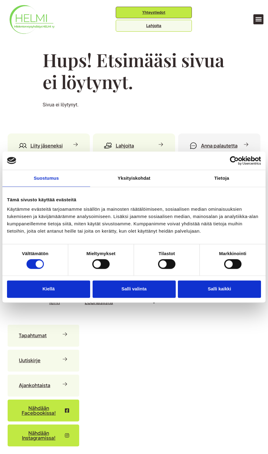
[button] (258, 19)
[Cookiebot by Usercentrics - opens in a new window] (234, 160)
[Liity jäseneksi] (49, 145)
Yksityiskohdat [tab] (134, 178)
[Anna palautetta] (219, 145)
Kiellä (48, 289)
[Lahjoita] (134, 145)
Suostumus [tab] (46, 178)
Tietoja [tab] (221, 178)
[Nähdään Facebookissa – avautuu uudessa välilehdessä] (43, 410)
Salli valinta (134, 289)
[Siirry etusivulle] (32, 19)
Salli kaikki (219, 289)
